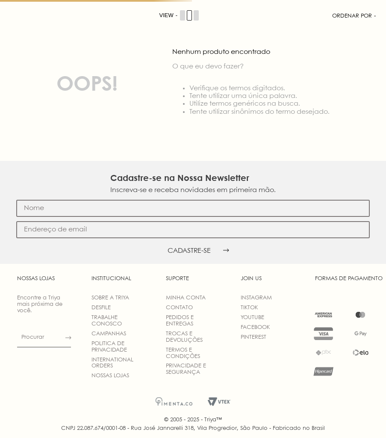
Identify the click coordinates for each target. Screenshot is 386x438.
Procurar (32, 337)
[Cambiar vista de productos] (179, 15)
